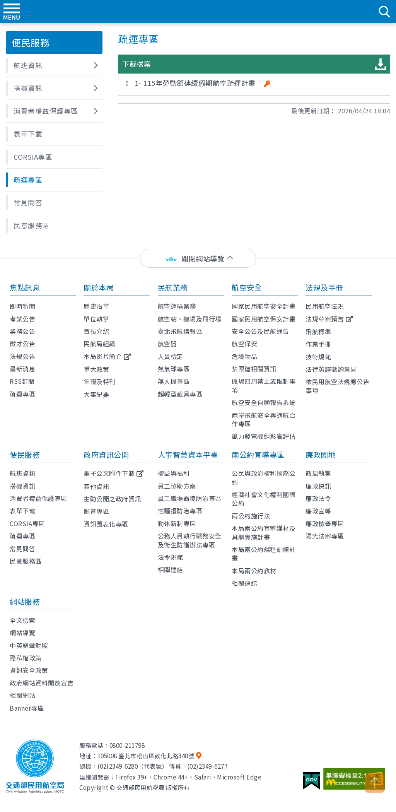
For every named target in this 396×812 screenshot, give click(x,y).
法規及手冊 (324, 287)
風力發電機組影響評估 (263, 436)
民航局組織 (100, 343)
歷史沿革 (96, 306)
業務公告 (22, 331)
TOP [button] (374, 783)
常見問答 (22, 548)
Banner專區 (27, 708)
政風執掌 (318, 473)
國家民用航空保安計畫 (263, 318)
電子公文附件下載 (109, 473)
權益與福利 (174, 473)
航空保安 (244, 343)
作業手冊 (318, 344)
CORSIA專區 (27, 523)
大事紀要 (96, 394)
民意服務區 (26, 561)
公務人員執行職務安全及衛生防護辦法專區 (190, 540)
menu (11, 11)
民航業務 (173, 287)
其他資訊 (96, 486)
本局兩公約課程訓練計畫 (263, 553)
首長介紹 (96, 331)
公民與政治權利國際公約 (263, 477)
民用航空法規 (325, 306)
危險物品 (244, 356)
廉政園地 (321, 454)
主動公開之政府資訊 (112, 498)
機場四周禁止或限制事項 (263, 385)
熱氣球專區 (174, 368)
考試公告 (22, 318)
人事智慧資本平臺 (188, 454)
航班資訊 (22, 473)
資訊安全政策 (29, 670)
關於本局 (99, 287)
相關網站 (22, 695)
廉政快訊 (318, 486)
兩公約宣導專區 (258, 454)
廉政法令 (318, 498)
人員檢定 (170, 356)
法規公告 (22, 356)
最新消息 (22, 368)
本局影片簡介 (103, 356)
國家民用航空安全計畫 (263, 306)
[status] (198, 258)
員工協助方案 (177, 486)
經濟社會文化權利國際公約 (263, 499)
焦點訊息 (25, 287)
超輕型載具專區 (180, 393)
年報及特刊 (100, 381)
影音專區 (96, 511)
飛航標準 (318, 331)
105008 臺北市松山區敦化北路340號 (146, 755)
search (384, 11)
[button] (54, 65)
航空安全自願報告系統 (263, 402)
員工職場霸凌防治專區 (190, 498)
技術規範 (318, 356)
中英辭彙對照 (29, 645)
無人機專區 (174, 381)
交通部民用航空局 (198, 11)
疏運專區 (22, 393)
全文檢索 (22, 620)
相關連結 (170, 569)
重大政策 (96, 369)
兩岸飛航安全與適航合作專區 (263, 419)
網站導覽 (22, 632)
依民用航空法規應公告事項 (337, 386)
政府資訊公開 (106, 454)
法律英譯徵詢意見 (331, 369)
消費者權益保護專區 (38, 498)
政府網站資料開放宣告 (41, 682)
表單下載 (22, 510)
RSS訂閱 (22, 381)
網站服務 (25, 601)
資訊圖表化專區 (106, 523)
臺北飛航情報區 (180, 331)
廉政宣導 (318, 510)
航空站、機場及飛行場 (190, 318)
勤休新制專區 (177, 523)
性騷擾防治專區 (180, 510)
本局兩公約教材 (254, 570)
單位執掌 (96, 318)
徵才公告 (22, 343)
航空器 (167, 343)
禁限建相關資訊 (254, 368)
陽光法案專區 (325, 535)
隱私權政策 (26, 657)
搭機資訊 (22, 486)
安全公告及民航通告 (260, 331)
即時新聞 (22, 306)
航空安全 (247, 287)
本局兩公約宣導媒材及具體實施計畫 (263, 532)
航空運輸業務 (177, 306)
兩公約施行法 (251, 515)
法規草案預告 (325, 318)
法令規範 (170, 557)
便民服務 (25, 454)
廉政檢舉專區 (325, 523)
